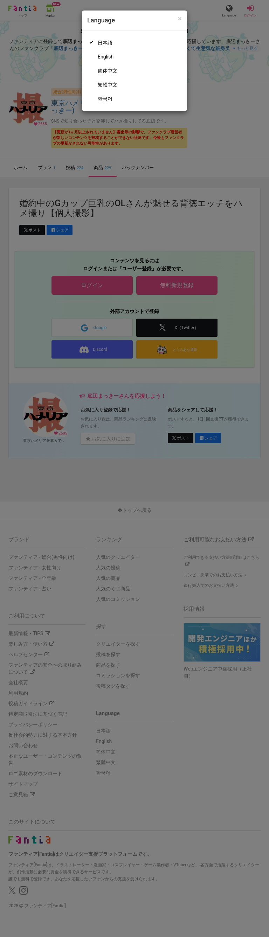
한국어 (105, 99)
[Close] (180, 18)
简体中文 (107, 71)
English (105, 57)
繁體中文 (107, 85)
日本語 (105, 43)
